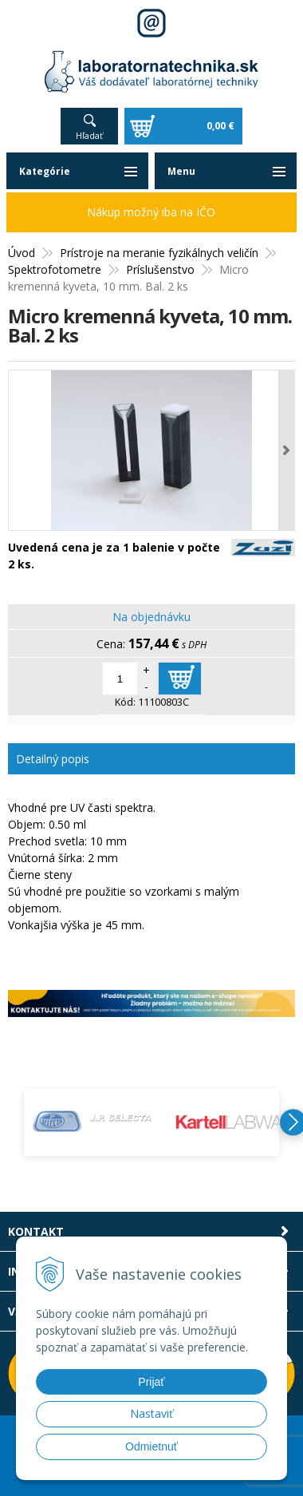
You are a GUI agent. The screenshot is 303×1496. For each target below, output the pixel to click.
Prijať (151, 1381)
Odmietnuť (151, 1446)
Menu (181, 171)
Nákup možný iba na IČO (151, 212)
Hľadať (89, 135)
